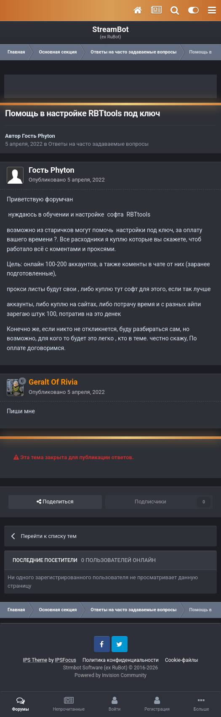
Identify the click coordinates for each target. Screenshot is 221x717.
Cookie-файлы (181, 660)
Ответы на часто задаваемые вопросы (98, 144)
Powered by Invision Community (110, 675)
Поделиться (55, 501)
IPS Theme (35, 660)
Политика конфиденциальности (121, 660)
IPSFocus (65, 660)
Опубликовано (67, 180)
